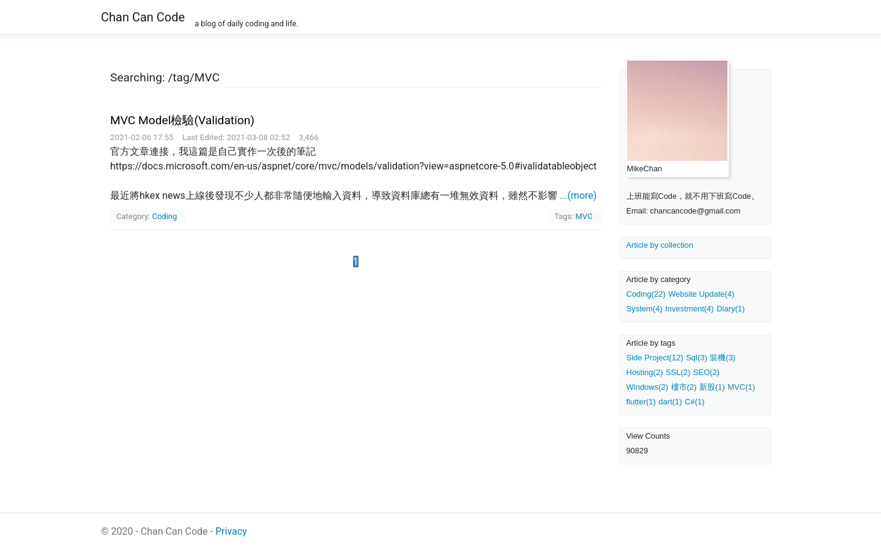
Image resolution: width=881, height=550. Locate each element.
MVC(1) (741, 387)
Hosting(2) (644, 372)
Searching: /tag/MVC (165, 77)
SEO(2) (706, 372)
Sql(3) (696, 357)
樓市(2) (684, 387)
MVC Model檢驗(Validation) (182, 120)
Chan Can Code (143, 17)
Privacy (231, 531)
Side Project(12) (654, 357)
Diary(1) (730, 308)
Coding (164, 216)
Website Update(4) (701, 294)
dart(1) (670, 401)
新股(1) (712, 387)
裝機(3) (722, 357)
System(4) (644, 308)
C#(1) (695, 401)
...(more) (578, 195)
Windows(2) (647, 387)
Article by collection (660, 245)
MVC (583, 216)
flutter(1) (641, 401)
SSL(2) (678, 372)
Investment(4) (689, 308)
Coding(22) (646, 294)
